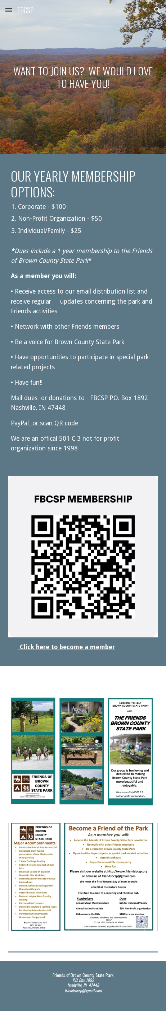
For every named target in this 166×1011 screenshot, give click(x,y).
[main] (83, 77)
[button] (8, 10)
